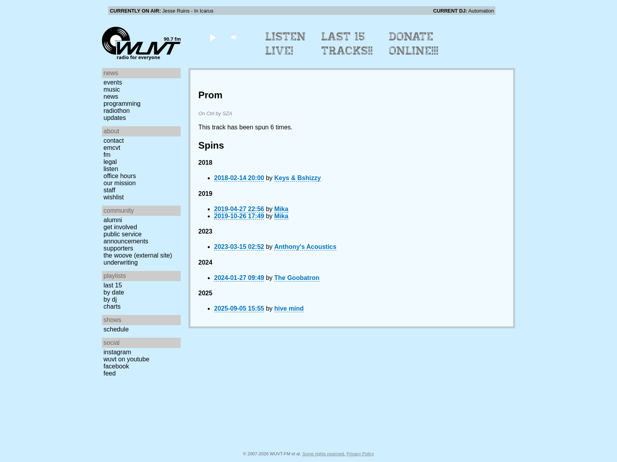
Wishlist (113, 197)
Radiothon (116, 110)
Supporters (118, 248)
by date (113, 292)
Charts (112, 306)
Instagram (117, 352)
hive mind (289, 308)
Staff (109, 190)
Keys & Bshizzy (297, 178)
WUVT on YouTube (126, 359)
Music (111, 89)
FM (107, 154)
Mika (281, 209)
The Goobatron (297, 277)
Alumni (112, 220)
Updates (114, 117)
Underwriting (120, 262)
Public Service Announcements (125, 238)
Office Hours (119, 176)
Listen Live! (286, 43)
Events (112, 82)
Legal (110, 161)
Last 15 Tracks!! (347, 43)
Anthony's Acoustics (305, 246)
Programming (121, 103)
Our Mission (119, 183)
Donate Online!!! (414, 43)
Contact (113, 140)
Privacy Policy (360, 453)
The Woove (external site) (137, 255)
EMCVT (111, 147)
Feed (109, 373)
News (110, 96)
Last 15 (112, 285)
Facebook (116, 366)
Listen (110, 169)
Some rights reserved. (323, 453)
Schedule (116, 329)
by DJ (110, 299)
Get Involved (120, 227)
